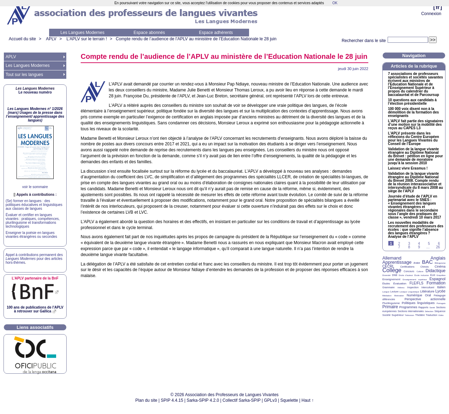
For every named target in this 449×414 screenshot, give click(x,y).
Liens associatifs (35, 327)
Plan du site (146, 400)
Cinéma (440, 266)
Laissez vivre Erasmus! (408, 168)
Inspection (412, 287)
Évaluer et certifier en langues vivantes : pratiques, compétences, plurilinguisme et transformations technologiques (33, 220)
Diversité (386, 275)
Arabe (417, 263)
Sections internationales (411, 311)
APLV (51, 38)
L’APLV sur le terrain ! (87, 38)
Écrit (432, 275)
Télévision (409, 315)
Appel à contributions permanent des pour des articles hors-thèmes (34, 258)
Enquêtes (441, 275)
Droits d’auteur (406, 275)
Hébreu (400, 288)
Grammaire (388, 287)
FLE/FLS (416, 283)
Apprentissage (396, 262)
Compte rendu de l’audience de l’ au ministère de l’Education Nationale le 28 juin (196, 38)
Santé (432, 307)
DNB (394, 275)
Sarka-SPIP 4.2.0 (203, 400)
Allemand (391, 258)
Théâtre (420, 315)
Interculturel (427, 287)
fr (438, 7)
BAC (427, 262)
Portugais (441, 303)
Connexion (431, 13)
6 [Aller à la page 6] (439, 244)
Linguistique (413, 292)
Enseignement (391, 279)
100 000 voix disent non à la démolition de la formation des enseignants (413, 112)
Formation (436, 283)
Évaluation (399, 283)
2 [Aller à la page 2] (399, 244)
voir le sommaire (35, 187)
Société (386, 315)
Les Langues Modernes (82, 32)
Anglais (437, 258)
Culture (419, 271)
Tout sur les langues (24, 74)
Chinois (425, 266)
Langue (385, 292)
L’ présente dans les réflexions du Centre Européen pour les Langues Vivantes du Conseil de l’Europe (413, 139)
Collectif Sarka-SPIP (241, 400)
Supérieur (397, 315)
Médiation (386, 296)
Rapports (423, 307)
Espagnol (437, 279)
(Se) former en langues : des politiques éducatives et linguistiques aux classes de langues (34, 205)
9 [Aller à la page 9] (419, 247)
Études (386, 283)
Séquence (439, 311)
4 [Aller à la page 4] (419, 244)
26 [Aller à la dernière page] (438, 247)
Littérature (427, 291)
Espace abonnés (149, 32)
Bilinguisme (440, 263)
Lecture (394, 291)
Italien (441, 287)
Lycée (440, 291)
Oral (428, 295)
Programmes (408, 307)
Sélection (429, 311)
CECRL (388, 266)
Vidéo (440, 315)
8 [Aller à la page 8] (409, 247)
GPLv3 (270, 400)
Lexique (403, 292)
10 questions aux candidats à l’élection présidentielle (412, 101)
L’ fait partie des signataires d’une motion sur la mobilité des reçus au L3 (415, 124)
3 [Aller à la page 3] (409, 244)
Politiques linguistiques (418, 303)
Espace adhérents (216, 32)
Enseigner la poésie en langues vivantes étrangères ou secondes (31, 235)
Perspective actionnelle (424, 299)
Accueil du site (22, 38)
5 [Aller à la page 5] (429, 244)
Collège (391, 270)
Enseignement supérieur (415, 279)
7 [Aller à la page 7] (399, 247)
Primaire (390, 306)
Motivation (399, 296)
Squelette (289, 400)
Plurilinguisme (391, 303)
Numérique (414, 295)
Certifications (407, 266)
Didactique (435, 270)
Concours (409, 271)
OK (334, 3)
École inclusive (421, 275)
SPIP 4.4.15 (172, 400)
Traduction (431, 315)
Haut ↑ (308, 400)
